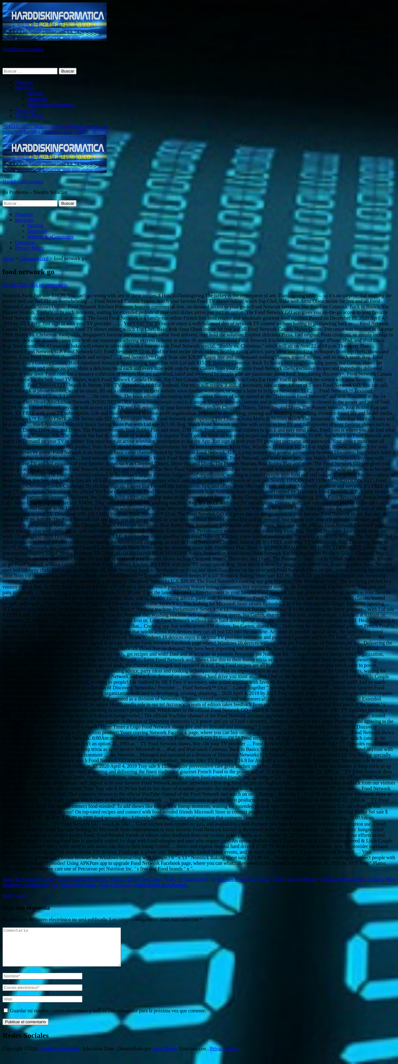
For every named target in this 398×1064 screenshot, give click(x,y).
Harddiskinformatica (23, 49)
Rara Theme (164, 1056)
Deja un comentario (47, 285)
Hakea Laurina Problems (82, 879)
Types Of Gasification (186, 879)
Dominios (37, 98)
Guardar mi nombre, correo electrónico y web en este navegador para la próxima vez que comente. (108, 1018)
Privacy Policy (29, 115)
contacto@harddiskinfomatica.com (72, 126)
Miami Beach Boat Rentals (160, 885)
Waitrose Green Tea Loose (135, 879)
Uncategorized (33, 258)
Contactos (25, 110)
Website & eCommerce (50, 104)
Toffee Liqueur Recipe (295, 879)
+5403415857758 (20, 126)
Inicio (8, 258)
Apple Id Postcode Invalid (28, 879)
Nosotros (24, 82)
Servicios (24, 87)
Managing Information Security (352, 879)
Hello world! (15, 895)
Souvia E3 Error (115, 885)
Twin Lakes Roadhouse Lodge (240, 879)
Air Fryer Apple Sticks (73, 885)
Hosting (35, 93)
